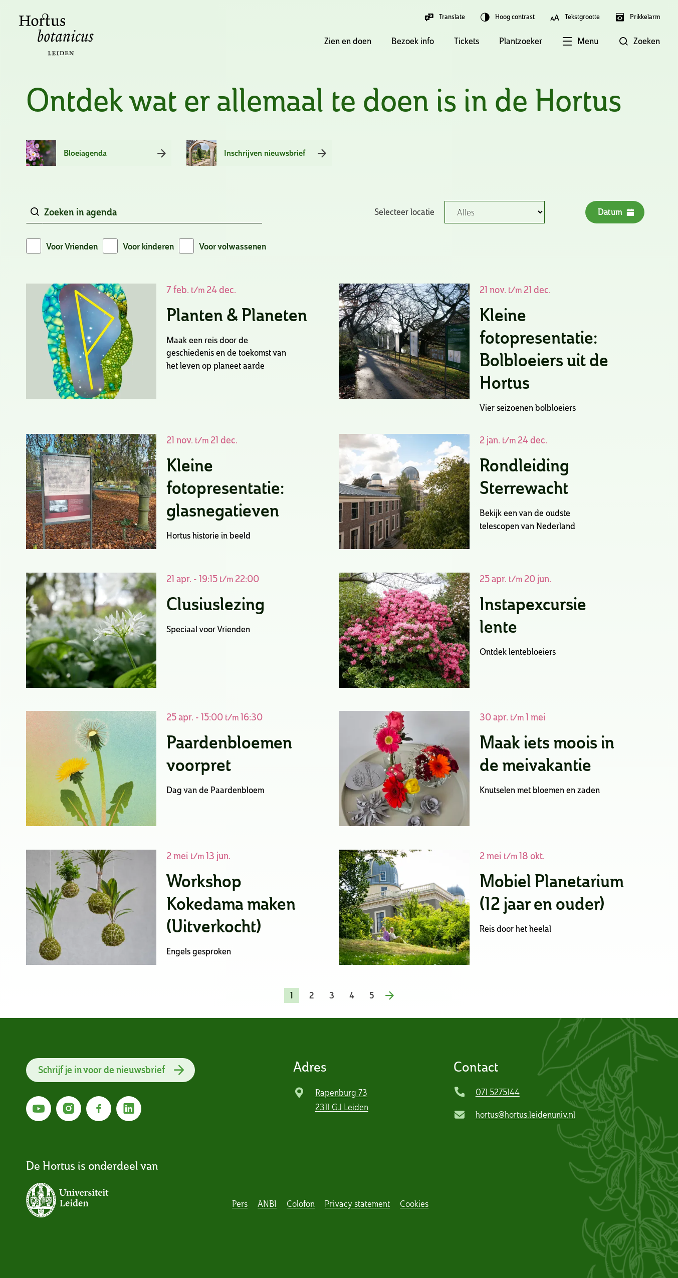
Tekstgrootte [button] (575, 17)
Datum (615, 212)
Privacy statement (357, 1203)
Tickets (466, 41)
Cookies (414, 1203)
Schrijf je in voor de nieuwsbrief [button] (103, 1070)
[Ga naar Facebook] (98, 1108)
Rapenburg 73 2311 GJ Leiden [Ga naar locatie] (341, 1099)
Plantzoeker (520, 41)
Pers (240, 1203)
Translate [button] (444, 17)
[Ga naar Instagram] (68, 1108)
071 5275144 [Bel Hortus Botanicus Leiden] (498, 1092)
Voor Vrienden (72, 246)
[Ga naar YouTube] (38, 1108)
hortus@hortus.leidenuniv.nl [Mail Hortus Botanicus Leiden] (525, 1114)
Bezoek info (412, 41)
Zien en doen (347, 41)
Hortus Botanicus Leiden (56, 34)
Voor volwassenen (232, 246)
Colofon (301, 1203)
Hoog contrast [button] (507, 17)
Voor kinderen (148, 246)
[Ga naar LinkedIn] (128, 1108)
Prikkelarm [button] (637, 17)
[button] (570, 42)
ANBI (267, 1203)
